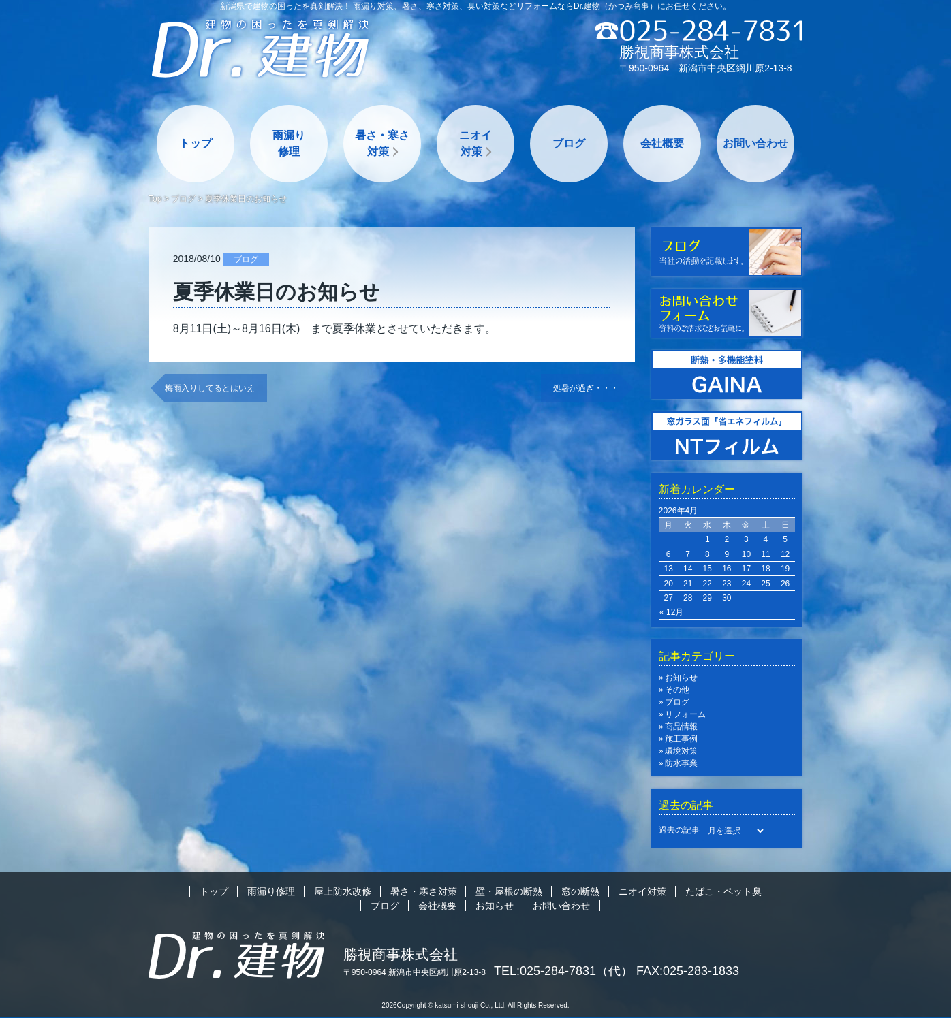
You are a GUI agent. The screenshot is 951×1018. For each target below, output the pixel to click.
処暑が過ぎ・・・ (586, 388)
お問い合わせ (755, 143)
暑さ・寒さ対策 (382, 143)
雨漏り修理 (288, 143)
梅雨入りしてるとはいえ (210, 388)
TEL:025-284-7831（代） (563, 971)
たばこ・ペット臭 (723, 891)
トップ (195, 143)
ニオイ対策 (475, 143)
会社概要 (662, 143)
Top (155, 199)
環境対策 (681, 751)
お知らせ (681, 677)
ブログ (568, 143)
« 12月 (671, 612)
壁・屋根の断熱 (509, 891)
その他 (677, 690)
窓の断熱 (580, 891)
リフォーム (685, 714)
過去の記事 (679, 830)
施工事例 (681, 739)
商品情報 (681, 726)
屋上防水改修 (342, 891)
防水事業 (681, 763)
